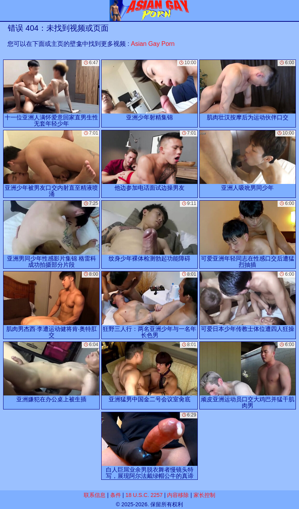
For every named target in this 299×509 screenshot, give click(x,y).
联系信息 (95, 495)
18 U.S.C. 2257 (144, 495)
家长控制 (204, 495)
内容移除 (178, 495)
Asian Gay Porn (152, 43)
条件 (115, 495)
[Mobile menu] (7, 10)
